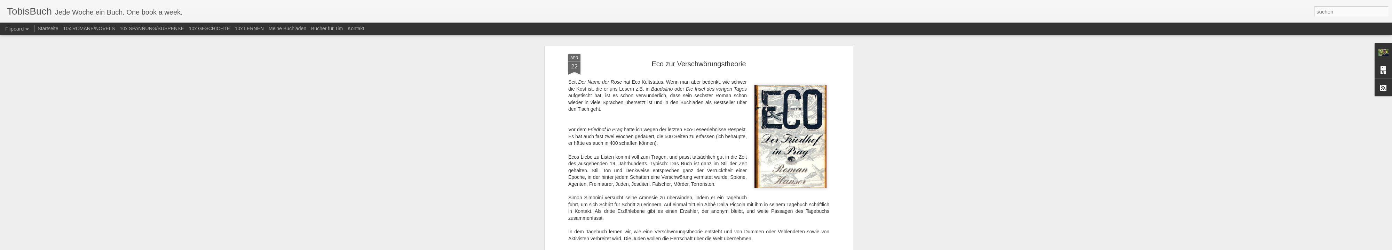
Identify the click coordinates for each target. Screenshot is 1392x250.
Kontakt (356, 28)
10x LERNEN (249, 28)
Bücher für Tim (327, 28)
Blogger (721, 246)
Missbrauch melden (746, 246)
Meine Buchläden (287, 28)
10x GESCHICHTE (209, 28)
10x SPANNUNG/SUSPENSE (152, 28)
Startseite (48, 28)
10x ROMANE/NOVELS (89, 28)
